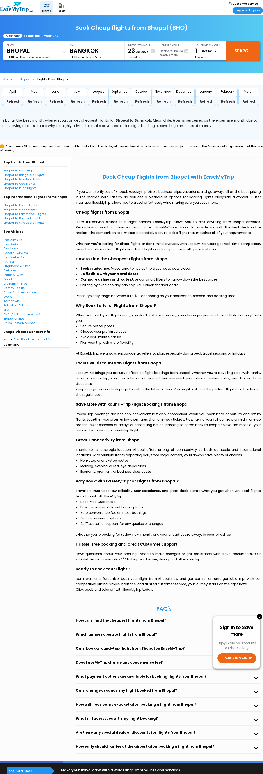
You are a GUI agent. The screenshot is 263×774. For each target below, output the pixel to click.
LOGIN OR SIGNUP (237, 658)
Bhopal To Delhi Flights (20, 170)
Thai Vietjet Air (14, 257)
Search (243, 51)
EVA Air (9, 297)
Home (8, 79)
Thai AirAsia (12, 244)
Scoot (8, 279)
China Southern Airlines (21, 292)
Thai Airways (13, 240)
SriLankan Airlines (16, 305)
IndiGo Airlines (14, 318)
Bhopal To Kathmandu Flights (25, 214)
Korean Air (11, 301)
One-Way (13, 36)
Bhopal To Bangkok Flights (23, 218)
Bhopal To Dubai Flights (20, 209)
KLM (6, 310)
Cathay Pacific (14, 288)
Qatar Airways (14, 275)
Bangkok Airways (16, 253)
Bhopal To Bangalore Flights (24, 175)
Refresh (13, 101)
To (72, 44)
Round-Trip (32, 36)
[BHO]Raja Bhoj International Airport (28, 57)
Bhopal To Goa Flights (19, 184)
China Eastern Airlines (20, 323)
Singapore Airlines (17, 266)
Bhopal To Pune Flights (20, 188)
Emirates (10, 270)
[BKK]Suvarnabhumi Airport (86, 57)
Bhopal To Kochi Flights (20, 205)
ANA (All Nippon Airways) (22, 314)
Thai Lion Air (12, 248)
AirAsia (9, 262)
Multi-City (51, 36)
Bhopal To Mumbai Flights (22, 179)
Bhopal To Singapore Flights (24, 223)
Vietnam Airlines (15, 283)
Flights (25, 79)
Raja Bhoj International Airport (36, 339)
